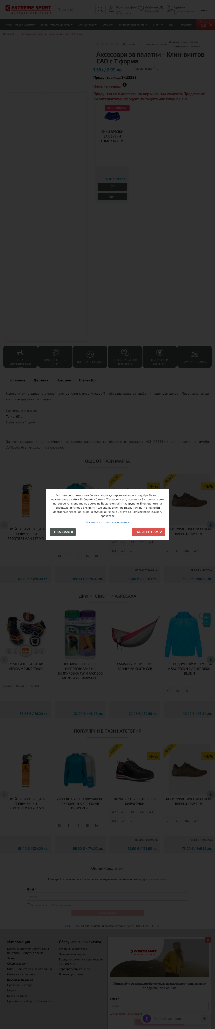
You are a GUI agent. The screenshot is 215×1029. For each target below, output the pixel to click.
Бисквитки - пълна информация (107, 522)
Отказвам (63, 532)
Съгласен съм (148, 532)
